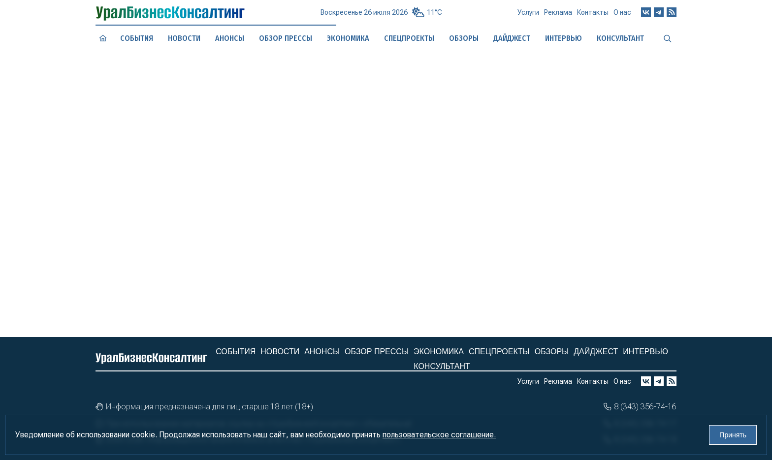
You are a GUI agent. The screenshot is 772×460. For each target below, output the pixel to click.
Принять (732, 435)
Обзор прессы (285, 38)
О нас (622, 15)
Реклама (558, 16)
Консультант (442, 366)
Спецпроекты (499, 351)
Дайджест (596, 351)
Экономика (439, 351)
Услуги (528, 16)
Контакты (593, 16)
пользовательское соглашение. (439, 434)
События (136, 38)
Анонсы (230, 38)
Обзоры (552, 351)
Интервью (645, 351)
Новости (184, 38)
